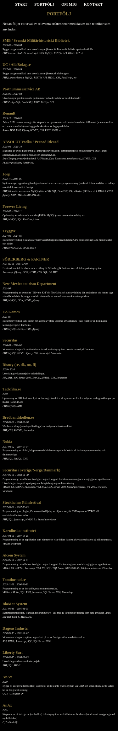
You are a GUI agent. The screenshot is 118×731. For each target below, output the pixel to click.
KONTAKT (93, 4)
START (21, 4)
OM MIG (69, 4)
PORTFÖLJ (44, 4)
